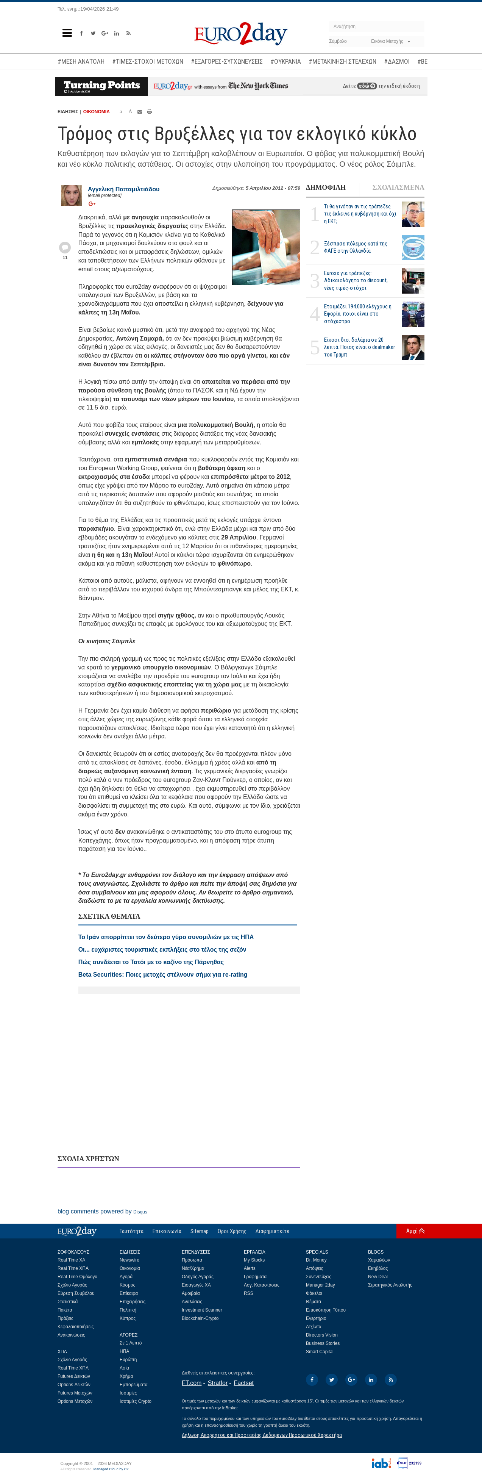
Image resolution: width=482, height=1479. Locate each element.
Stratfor (218, 1383)
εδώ (367, 86)
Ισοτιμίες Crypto (135, 1401)
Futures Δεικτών (74, 1376)
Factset (244, 1383)
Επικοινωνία (167, 1231)
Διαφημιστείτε (272, 1231)
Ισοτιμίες (128, 1393)
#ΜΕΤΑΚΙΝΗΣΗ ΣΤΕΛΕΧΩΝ (342, 61)
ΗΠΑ (124, 1351)
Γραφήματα (255, 1276)
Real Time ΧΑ (71, 1260)
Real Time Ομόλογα (77, 1276)
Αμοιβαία (191, 1293)
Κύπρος (128, 1318)
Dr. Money (316, 1260)
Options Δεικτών (74, 1384)
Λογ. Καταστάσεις (261, 1285)
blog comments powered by (102, 1211)
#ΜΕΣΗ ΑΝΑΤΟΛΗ (81, 61)
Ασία (124, 1368)
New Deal (378, 1276)
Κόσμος (127, 1285)
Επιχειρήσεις (132, 1301)
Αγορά (126, 1276)
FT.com (191, 1383)
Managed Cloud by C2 (111, 1469)
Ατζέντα (313, 1326)
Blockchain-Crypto (200, 1318)
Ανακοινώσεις (71, 1335)
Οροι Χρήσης (232, 1231)
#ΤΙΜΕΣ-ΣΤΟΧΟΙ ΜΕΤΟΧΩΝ (147, 61)
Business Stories (323, 1343)
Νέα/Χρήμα (193, 1268)
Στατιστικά (68, 1301)
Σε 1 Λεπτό (131, 1343)
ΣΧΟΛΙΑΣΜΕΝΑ (398, 187)
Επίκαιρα (129, 1293)
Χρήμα (126, 1376)
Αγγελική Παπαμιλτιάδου (123, 189)
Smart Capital (320, 1351)
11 (64, 257)
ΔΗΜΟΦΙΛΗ (326, 187)
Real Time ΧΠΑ (73, 1268)
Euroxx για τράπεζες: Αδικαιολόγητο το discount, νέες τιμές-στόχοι (356, 280)
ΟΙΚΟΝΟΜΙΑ (96, 111)
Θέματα (313, 1301)
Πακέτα (65, 1310)
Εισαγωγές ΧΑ (196, 1285)
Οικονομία (130, 1268)
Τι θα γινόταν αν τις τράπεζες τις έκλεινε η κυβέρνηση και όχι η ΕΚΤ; (360, 213)
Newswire (129, 1260)
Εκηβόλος (378, 1268)
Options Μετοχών (75, 1401)
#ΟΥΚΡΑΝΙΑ (285, 61)
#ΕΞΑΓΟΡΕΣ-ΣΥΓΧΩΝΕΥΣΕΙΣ (227, 61)
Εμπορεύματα (134, 1384)
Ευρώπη (128, 1359)
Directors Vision (322, 1335)
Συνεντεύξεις (318, 1276)
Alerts (250, 1268)
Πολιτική (128, 1310)
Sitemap (199, 1231)
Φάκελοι (314, 1293)
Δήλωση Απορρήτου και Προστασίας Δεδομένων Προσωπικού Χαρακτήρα (262, 1435)
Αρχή (412, 1230)
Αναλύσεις (192, 1301)
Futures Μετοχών (75, 1393)
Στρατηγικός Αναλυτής (390, 1285)
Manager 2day (320, 1285)
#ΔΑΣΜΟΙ (397, 61)
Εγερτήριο (316, 1318)
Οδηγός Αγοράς (198, 1276)
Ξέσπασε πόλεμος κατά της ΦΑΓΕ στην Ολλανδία (355, 247)
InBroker (230, 1408)
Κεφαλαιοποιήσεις (76, 1326)
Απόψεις (314, 1268)
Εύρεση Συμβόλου (76, 1293)
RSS (248, 1293)
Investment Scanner (202, 1310)
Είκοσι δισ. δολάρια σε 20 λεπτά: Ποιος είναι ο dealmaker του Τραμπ (359, 347)
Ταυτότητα (132, 1231)
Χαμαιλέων (379, 1260)
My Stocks (254, 1260)
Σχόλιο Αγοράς (72, 1285)
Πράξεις (65, 1318)
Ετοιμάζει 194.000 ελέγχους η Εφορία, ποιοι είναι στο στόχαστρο (358, 313)
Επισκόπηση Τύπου (326, 1310)
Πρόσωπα (192, 1260)
